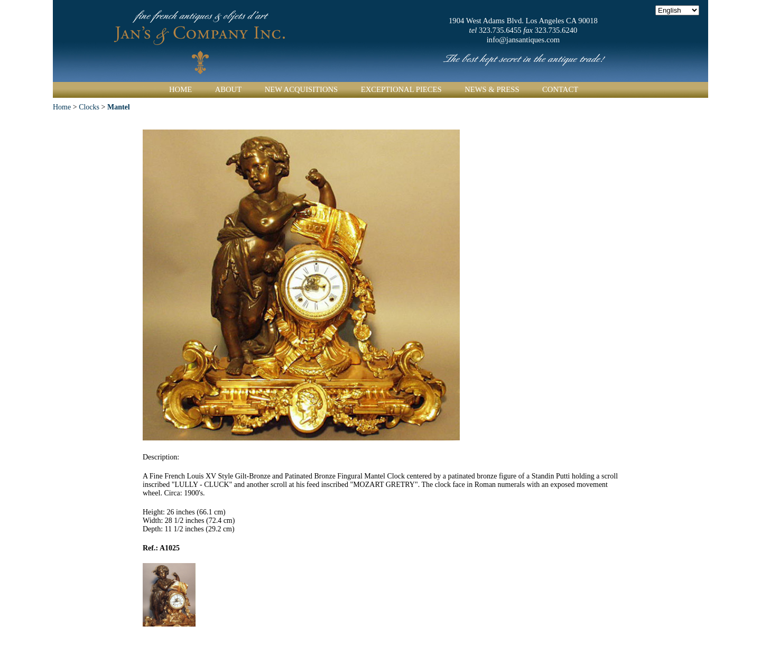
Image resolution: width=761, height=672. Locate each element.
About (228, 89)
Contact (560, 89)
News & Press (492, 89)
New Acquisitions (301, 89)
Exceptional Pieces (401, 89)
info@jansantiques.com (523, 39)
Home (180, 89)
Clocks (89, 107)
